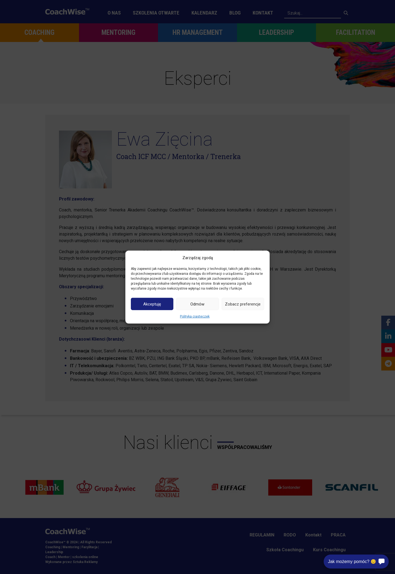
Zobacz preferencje (243, 303)
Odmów (197, 303)
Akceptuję (152, 303)
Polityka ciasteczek (195, 316)
